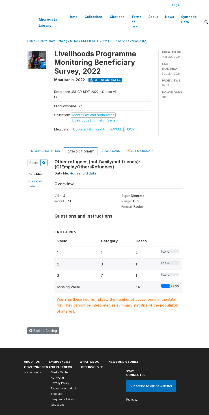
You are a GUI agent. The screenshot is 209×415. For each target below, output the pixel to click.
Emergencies (60, 361)
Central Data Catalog (52, 41)
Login (176, 5)
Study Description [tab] (45, 150)
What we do (89, 361)
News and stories (123, 361)
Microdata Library (48, 22)
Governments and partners (48, 367)
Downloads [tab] (110, 150)
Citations (117, 17)
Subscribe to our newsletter (151, 386)
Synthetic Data (188, 19)
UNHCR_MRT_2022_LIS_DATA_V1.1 (104, 41)
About (153, 17)
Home (73, 17)
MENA (74, 41)
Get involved (92, 367)
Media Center (60, 372)
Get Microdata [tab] (140, 150)
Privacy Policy (60, 383)
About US (32, 361)
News (169, 17)
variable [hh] (138, 41)
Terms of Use (136, 22)
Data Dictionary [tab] (81, 151)
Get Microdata (105, 80)
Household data (83, 173)
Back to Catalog (43, 331)
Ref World (57, 377)
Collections (94, 17)
